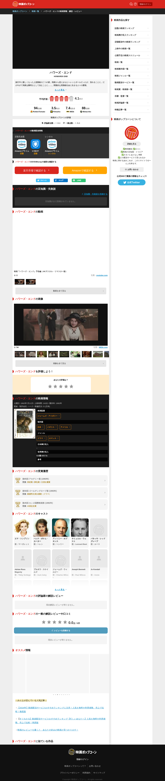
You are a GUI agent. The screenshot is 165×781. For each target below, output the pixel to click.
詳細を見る (131, 144)
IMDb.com (103, 347)
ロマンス (54, 438)
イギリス (52, 427)
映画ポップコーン (20, 11)
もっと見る (61, 90)
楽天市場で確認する (36, 170)
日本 (40, 427)
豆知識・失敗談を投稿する (95, 194)
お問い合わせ (131, 169)
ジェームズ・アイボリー (48, 416)
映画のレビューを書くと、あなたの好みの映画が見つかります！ (47, 730)
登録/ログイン (145, 4)
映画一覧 (35, 11)
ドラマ (41, 438)
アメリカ (65, 427)
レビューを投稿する (60, 631)
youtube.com (102, 275)
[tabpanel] (61, 673)
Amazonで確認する (85, 170)
